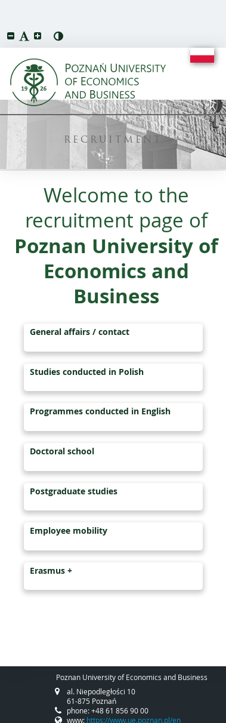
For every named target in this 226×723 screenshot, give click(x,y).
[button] (10, 35)
